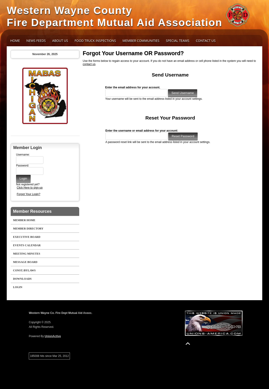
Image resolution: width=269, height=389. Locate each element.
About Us (60, 40)
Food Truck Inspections (95, 40)
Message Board (25, 262)
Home (15, 40)
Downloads (22, 278)
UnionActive (53, 336)
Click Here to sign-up (30, 187)
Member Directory (28, 228)
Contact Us (206, 40)
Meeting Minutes (26, 253)
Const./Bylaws (24, 270)
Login (17, 287)
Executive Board (26, 237)
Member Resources (32, 211)
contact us (89, 64)
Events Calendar (27, 245)
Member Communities (140, 40)
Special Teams (177, 40)
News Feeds (36, 40)
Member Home (24, 220)
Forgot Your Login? (28, 194)
